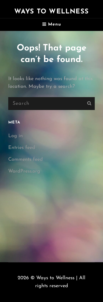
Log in (15, 136)
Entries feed (21, 147)
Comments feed (25, 159)
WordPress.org (24, 171)
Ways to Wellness (51, 12)
